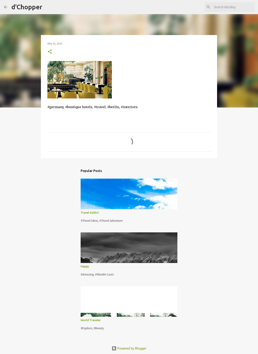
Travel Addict (90, 212)
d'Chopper (26, 6)
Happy (85, 266)
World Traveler (91, 320)
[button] (49, 52)
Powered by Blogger (129, 348)
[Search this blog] (233, 7)
